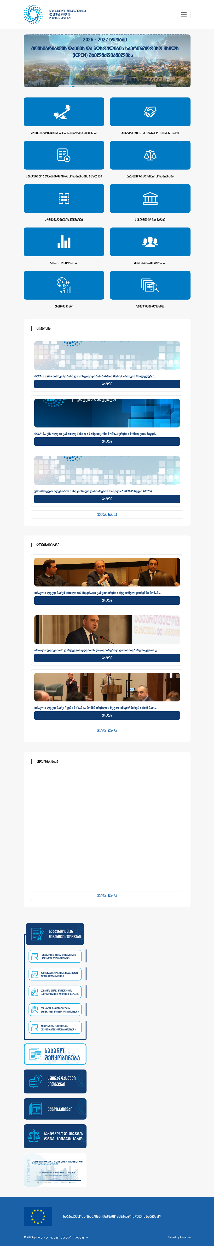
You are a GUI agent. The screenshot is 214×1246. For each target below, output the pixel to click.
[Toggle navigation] (184, 14)
